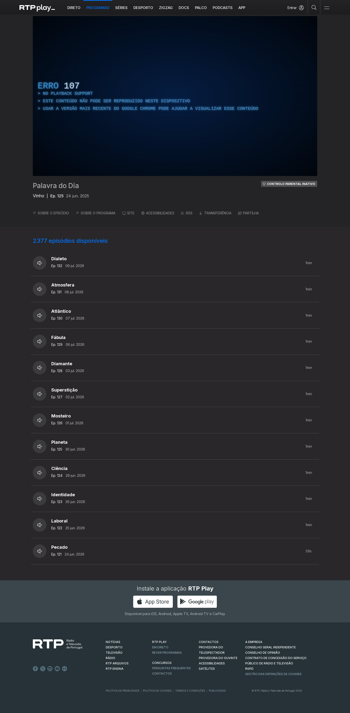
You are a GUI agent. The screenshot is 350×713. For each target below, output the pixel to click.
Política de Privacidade (122, 690)
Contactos (162, 673)
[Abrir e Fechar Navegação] (326, 8)
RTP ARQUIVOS (117, 663)
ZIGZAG (166, 7)
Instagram (50, 668)
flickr (64, 668)
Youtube (57, 668)
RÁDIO (110, 658)
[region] (175, 96)
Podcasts (223, 7)
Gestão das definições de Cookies (273, 674)
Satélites (207, 668)
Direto (73, 7)
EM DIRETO (160, 647)
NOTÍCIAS (113, 642)
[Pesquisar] (314, 7)
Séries (121, 7)
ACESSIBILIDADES (157, 213)
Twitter (42, 668)
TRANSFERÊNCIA (215, 213)
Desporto (143, 7)
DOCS (184, 7)
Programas (97, 7)
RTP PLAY (159, 642)
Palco (201, 7)
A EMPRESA (253, 642)
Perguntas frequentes (171, 668)
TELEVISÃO (114, 652)
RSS (186, 213)
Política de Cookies (157, 690)
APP (241, 7)
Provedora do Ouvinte (218, 658)
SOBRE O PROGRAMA (95, 213)
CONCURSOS (162, 663)
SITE (128, 213)
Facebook (35, 668)
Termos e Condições (190, 690)
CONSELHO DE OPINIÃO (262, 652)
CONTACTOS (209, 642)
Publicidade (217, 690)
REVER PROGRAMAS (167, 652)
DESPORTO (114, 647)
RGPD (249, 668)
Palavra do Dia (56, 186)
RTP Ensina (114, 668)
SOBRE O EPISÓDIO (51, 213)
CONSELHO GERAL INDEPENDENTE (270, 647)
